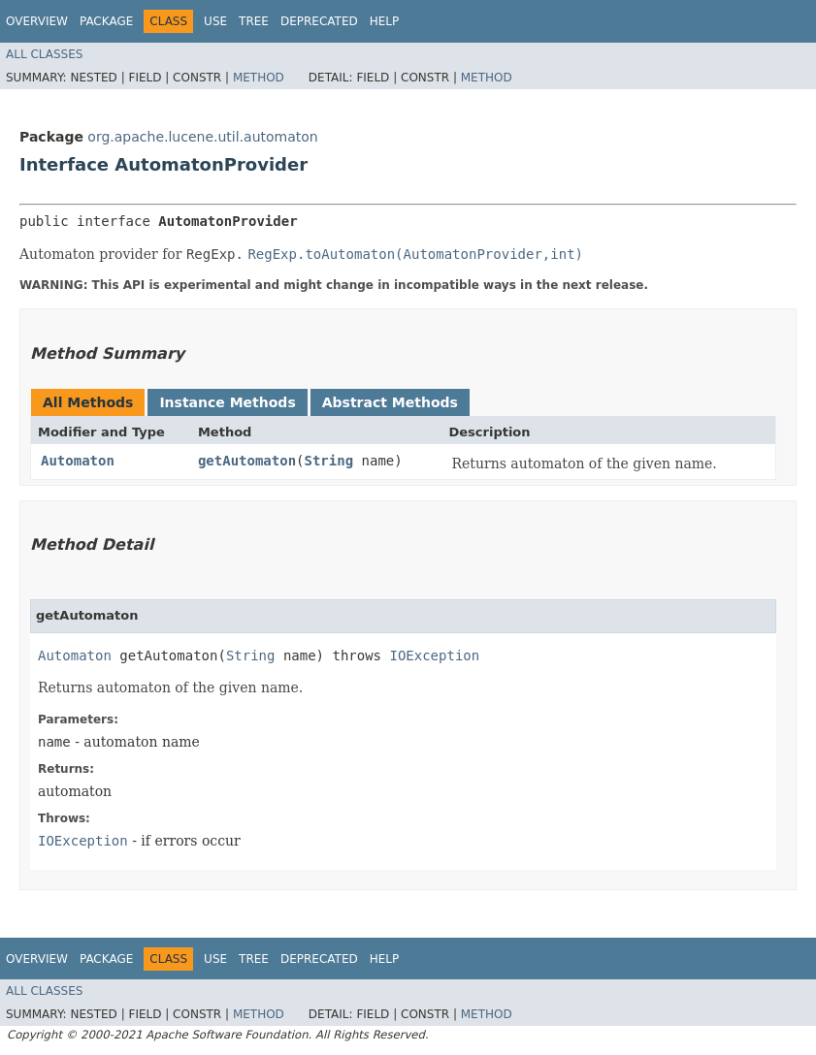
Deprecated (319, 21)
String (329, 460)
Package (106, 21)
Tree (254, 21)
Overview (37, 21)
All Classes (44, 54)
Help (385, 21)
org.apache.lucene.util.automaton (202, 136)
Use (215, 21)
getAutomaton (247, 460)
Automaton (77, 460)
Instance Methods (227, 402)
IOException (434, 655)
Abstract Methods (390, 402)
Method (258, 77)
